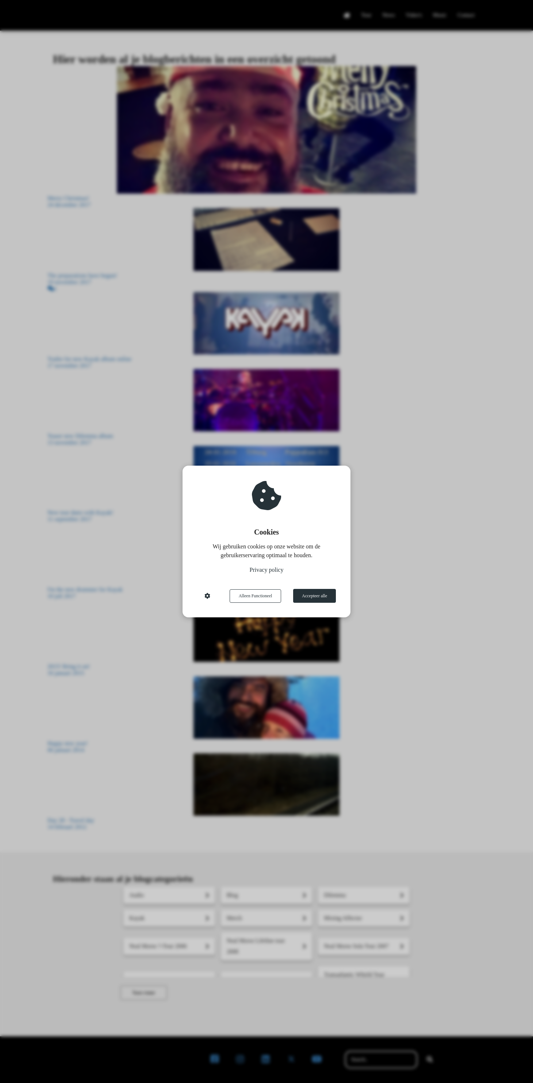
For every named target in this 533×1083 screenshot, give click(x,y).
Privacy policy (267, 570)
